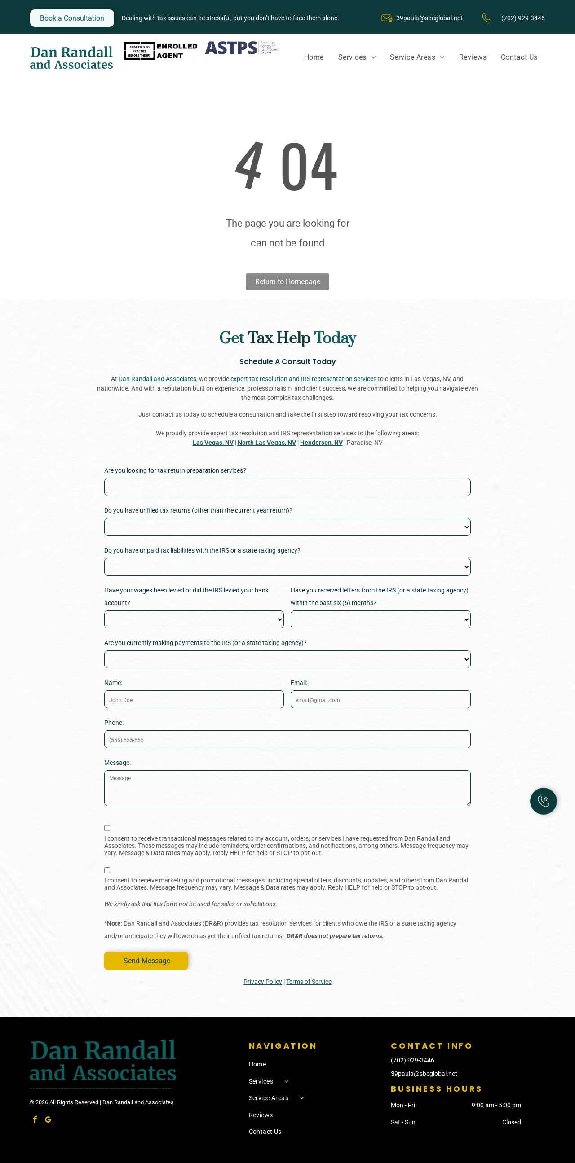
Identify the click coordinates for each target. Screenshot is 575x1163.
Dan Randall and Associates (157, 378)
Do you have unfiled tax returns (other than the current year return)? (198, 510)
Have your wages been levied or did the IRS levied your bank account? (186, 596)
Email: (299, 682)
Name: (113, 682)
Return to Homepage (287, 281)
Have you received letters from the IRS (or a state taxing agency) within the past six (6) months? (380, 596)
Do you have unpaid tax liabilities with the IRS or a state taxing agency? (202, 550)
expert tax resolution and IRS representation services (303, 378)
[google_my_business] (48, 1120)
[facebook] (35, 1120)
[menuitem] (314, 57)
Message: (117, 762)
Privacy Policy (262, 981)
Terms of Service (309, 981)
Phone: (114, 722)
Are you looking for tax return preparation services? (175, 470)
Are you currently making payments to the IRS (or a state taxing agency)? (205, 642)
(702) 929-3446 (412, 1060)
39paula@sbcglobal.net (429, 18)
